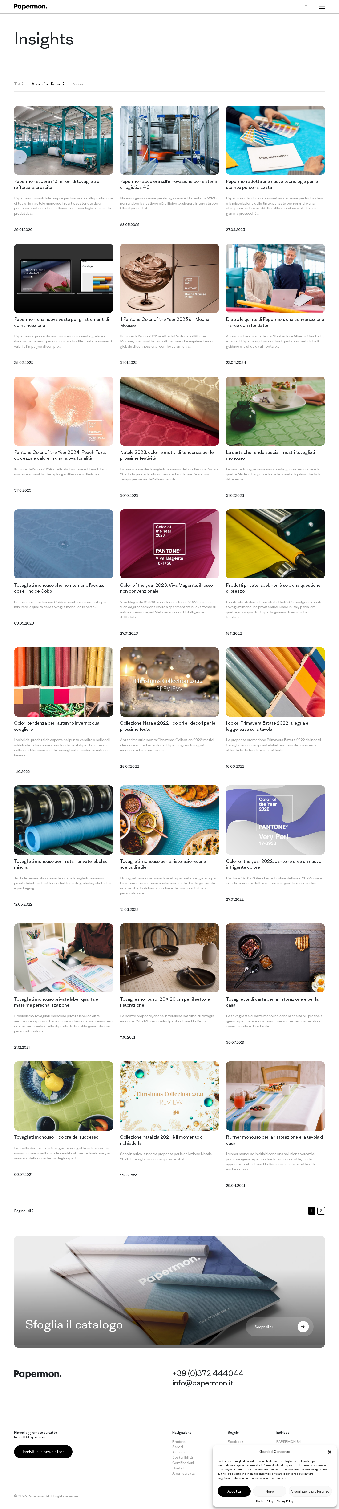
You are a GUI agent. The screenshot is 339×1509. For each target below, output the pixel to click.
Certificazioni (183, 1463)
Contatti (179, 1468)
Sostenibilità (182, 1457)
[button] (329, 1451)
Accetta (234, 1491)
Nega (270, 1491)
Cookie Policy (265, 1501)
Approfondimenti (48, 84)
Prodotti (179, 1441)
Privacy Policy (285, 1501)
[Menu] (322, 7)
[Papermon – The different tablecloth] (30, 7)
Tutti (18, 84)
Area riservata (183, 1473)
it (305, 6)
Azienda (178, 1452)
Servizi (177, 1447)
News (78, 84)
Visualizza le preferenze (310, 1491)
